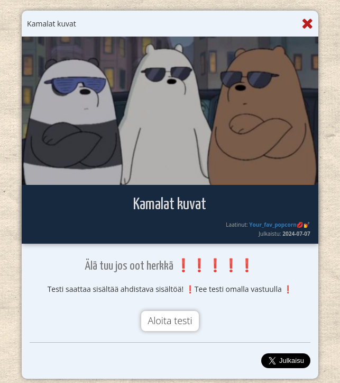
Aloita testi (170, 320)
